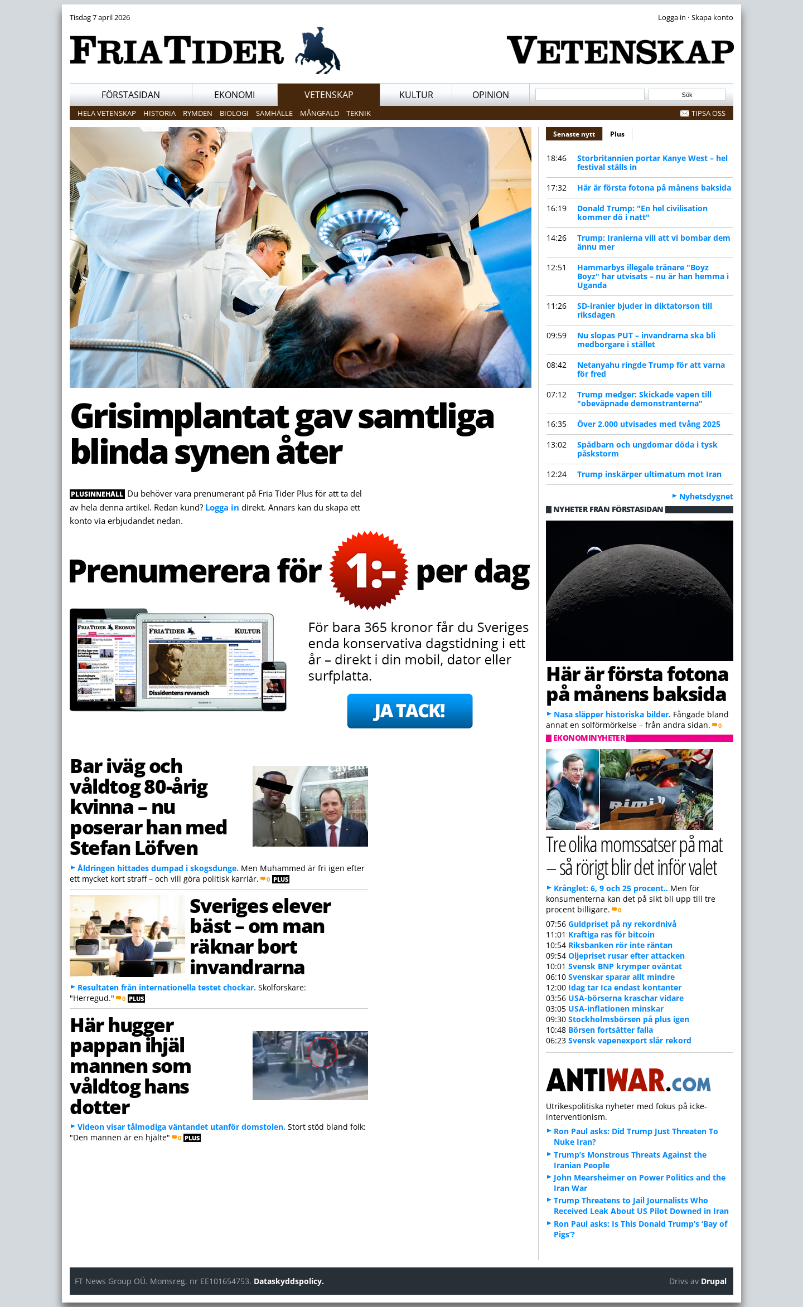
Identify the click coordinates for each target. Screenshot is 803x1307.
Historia (159, 113)
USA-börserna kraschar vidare (626, 998)
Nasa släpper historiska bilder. (612, 714)
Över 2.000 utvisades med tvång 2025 (648, 424)
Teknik (358, 113)
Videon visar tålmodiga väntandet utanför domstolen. (182, 1126)
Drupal (714, 1281)
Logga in (222, 507)
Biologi (234, 113)
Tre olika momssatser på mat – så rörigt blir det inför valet (634, 855)
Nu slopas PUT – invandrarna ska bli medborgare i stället (646, 339)
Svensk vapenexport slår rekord (629, 1040)
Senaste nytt (578, 132)
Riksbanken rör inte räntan (620, 945)
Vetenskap (329, 95)
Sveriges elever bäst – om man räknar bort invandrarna (260, 936)
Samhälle (274, 113)
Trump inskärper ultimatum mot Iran (649, 474)
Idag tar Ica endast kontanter (624, 987)
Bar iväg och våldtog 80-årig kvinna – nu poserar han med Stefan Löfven (149, 806)
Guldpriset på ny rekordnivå (622, 924)
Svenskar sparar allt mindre (621, 976)
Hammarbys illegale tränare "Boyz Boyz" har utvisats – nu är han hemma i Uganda (653, 276)
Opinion (490, 95)
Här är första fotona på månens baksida (654, 187)
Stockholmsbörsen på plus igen (628, 1019)
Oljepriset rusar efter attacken (626, 955)
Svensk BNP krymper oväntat (625, 966)
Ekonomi (234, 95)
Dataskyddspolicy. (289, 1281)
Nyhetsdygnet (706, 496)
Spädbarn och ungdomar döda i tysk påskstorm (647, 449)
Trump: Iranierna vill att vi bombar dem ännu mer (654, 242)
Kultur (416, 95)
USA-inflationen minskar (616, 1008)
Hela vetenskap (107, 113)
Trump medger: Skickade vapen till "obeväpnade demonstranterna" (644, 399)
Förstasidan (130, 95)
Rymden (197, 113)
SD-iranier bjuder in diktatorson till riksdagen (644, 310)
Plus (617, 134)
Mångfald (319, 113)
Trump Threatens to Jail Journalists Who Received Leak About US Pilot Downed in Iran (641, 1205)
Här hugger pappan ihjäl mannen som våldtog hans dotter (130, 1065)
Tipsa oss (708, 113)
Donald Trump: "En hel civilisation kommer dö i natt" (642, 212)
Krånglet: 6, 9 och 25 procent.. (611, 888)
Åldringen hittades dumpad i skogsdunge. (158, 868)
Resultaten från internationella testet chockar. (167, 987)
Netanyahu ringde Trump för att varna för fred (651, 369)
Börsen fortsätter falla (610, 1029)
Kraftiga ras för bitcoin (611, 934)
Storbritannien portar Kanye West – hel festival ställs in (652, 162)
